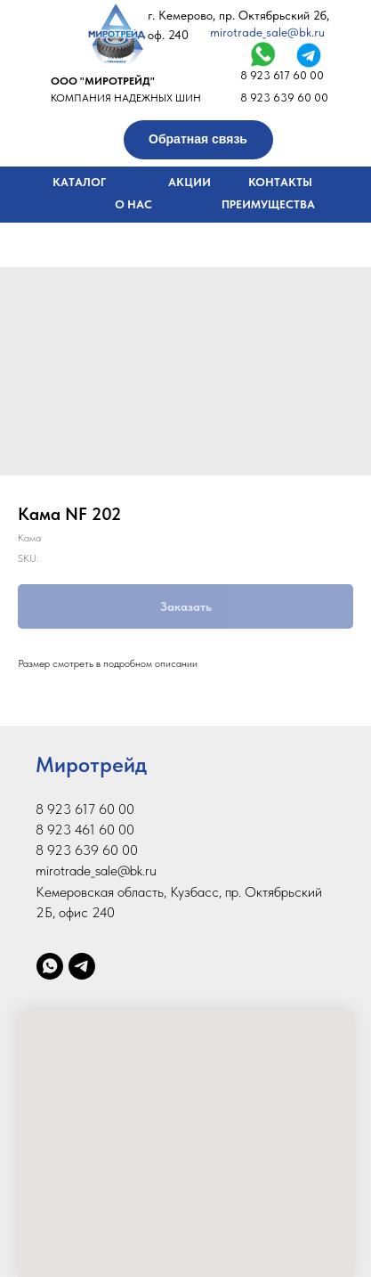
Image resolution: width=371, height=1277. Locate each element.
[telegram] (82, 966)
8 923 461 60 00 (85, 829)
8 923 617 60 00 (282, 75)
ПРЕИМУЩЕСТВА (268, 204)
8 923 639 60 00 (284, 97)
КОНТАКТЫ (280, 182)
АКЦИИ (189, 182)
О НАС (133, 204)
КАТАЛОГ (79, 182)
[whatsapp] (49, 966)
